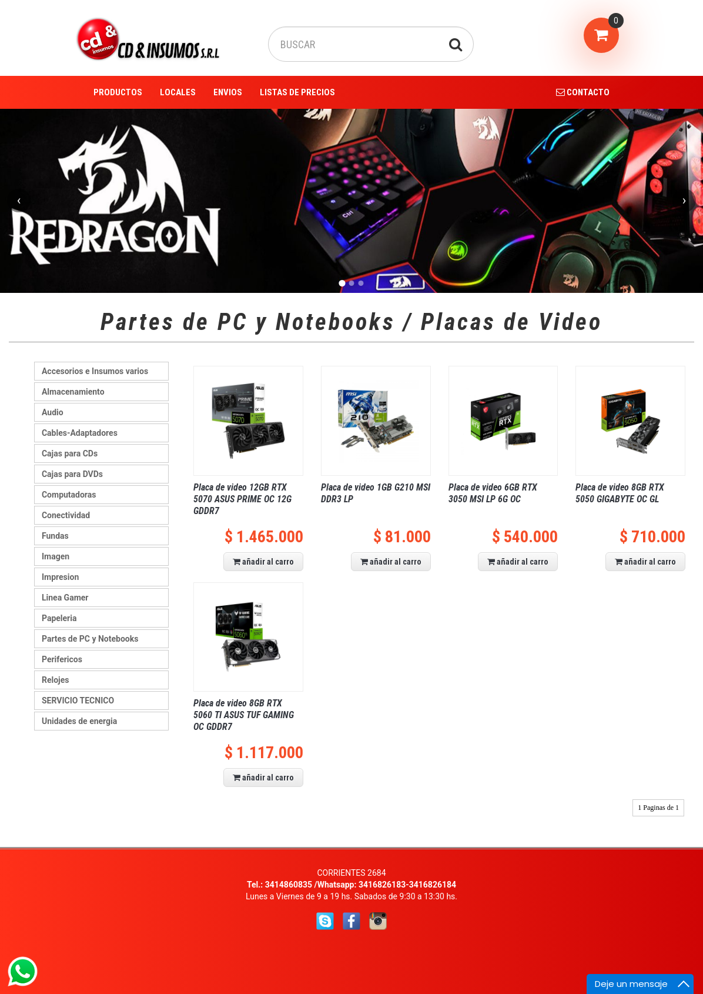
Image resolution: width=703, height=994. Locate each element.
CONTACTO (583, 92)
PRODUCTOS (117, 92)
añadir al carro (263, 561)
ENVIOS (227, 92)
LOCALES (178, 92)
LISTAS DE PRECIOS (297, 92)
